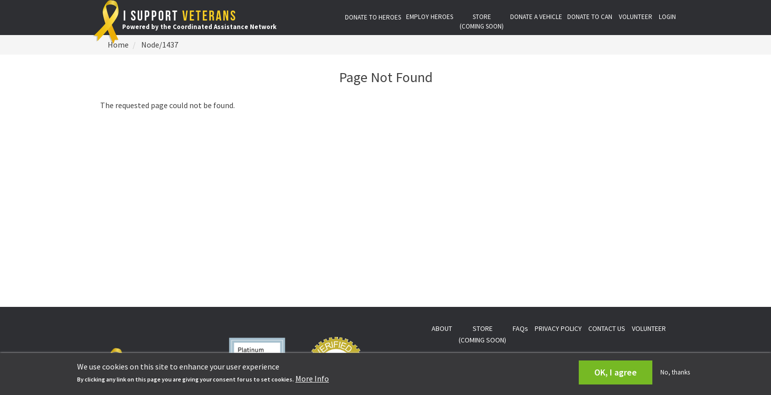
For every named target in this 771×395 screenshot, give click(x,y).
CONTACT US (606, 328)
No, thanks (675, 372)
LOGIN (667, 17)
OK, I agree (615, 372)
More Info (312, 378)
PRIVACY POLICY (558, 328)
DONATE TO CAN (589, 17)
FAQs (520, 328)
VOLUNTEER (635, 17)
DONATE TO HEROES (373, 17)
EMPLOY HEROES (429, 17)
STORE (482, 22)
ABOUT (442, 328)
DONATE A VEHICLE (536, 17)
